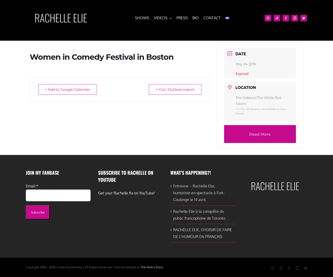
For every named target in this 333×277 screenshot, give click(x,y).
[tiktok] (277, 18)
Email (32, 186)
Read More (260, 134)
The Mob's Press (152, 267)
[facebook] (286, 18)
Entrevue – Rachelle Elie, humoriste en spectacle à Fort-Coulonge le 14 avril (199, 193)
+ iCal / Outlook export (175, 89)
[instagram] (268, 18)
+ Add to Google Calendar (67, 89)
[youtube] (294, 18)
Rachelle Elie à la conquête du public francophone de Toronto (199, 215)
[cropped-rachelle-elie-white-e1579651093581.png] (61, 11)
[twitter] (303, 18)
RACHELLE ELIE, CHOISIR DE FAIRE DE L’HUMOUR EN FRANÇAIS (202, 233)
